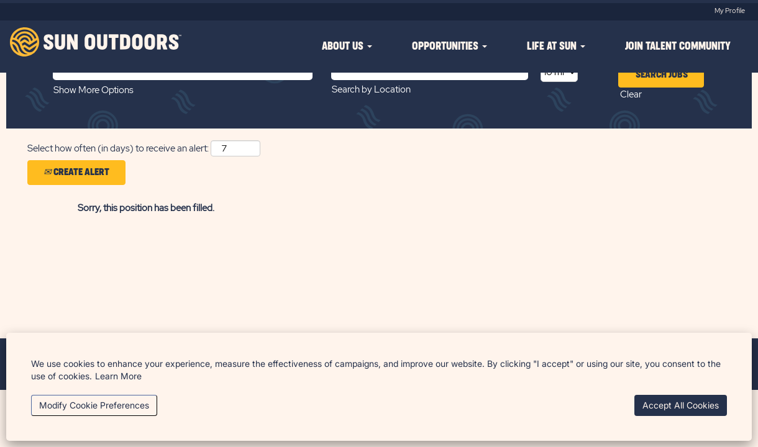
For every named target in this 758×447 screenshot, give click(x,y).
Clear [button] (631, 94)
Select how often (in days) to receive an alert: (118, 148)
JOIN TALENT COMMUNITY (678, 47)
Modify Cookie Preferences (94, 405)
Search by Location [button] (371, 89)
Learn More (118, 376)
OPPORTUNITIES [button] (449, 47)
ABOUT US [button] (347, 47)
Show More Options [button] (93, 90)
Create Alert (76, 172)
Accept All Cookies (680, 405)
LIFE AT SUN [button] (556, 47)
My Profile (730, 10)
